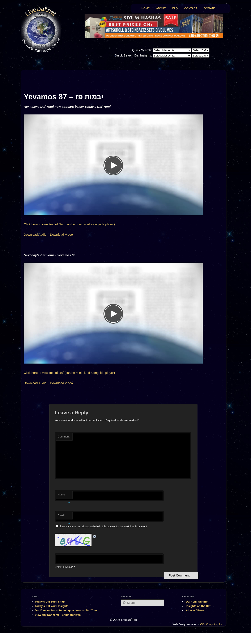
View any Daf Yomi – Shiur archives (58, 614)
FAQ (175, 8)
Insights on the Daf (198, 606)
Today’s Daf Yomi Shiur (50, 601)
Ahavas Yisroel (195, 610)
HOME (145, 8)
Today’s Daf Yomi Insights (51, 606)
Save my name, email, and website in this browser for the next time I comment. (104, 526)
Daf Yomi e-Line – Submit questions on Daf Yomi (66, 610)
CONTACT (190, 8)
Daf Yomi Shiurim (197, 601)
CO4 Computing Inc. (211, 624)
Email (64, 516)
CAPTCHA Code (64, 567)
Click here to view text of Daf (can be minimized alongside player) (69, 224)
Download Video (61, 234)
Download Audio (35, 234)
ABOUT (161, 8)
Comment (63, 436)
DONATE (209, 8)
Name (64, 496)
